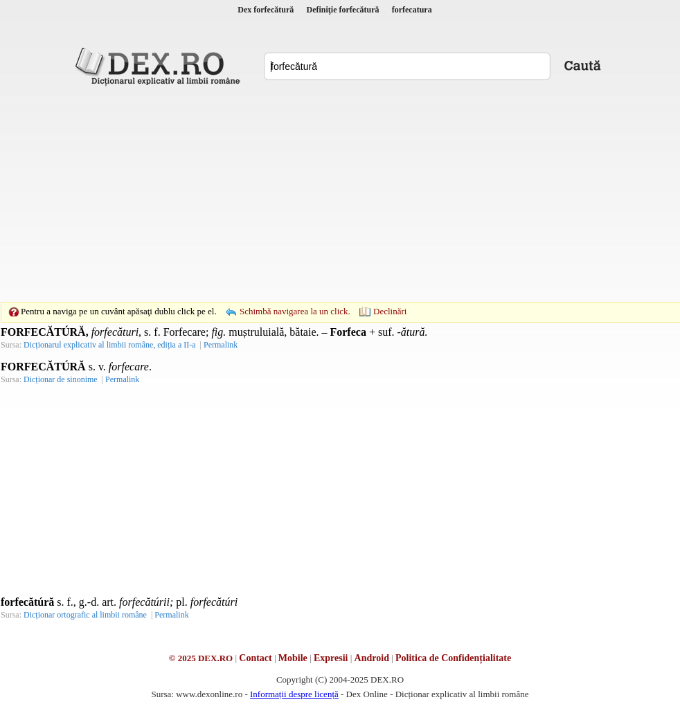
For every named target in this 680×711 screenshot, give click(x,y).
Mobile (292, 658)
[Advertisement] (318, 194)
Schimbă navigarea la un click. (295, 311)
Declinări (389, 311)
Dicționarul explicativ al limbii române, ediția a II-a (110, 345)
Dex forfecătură (266, 10)
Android (372, 658)
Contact (255, 658)
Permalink (221, 345)
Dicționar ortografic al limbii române (85, 615)
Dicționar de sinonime (61, 379)
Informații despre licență (294, 694)
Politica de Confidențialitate (453, 658)
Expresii (331, 658)
